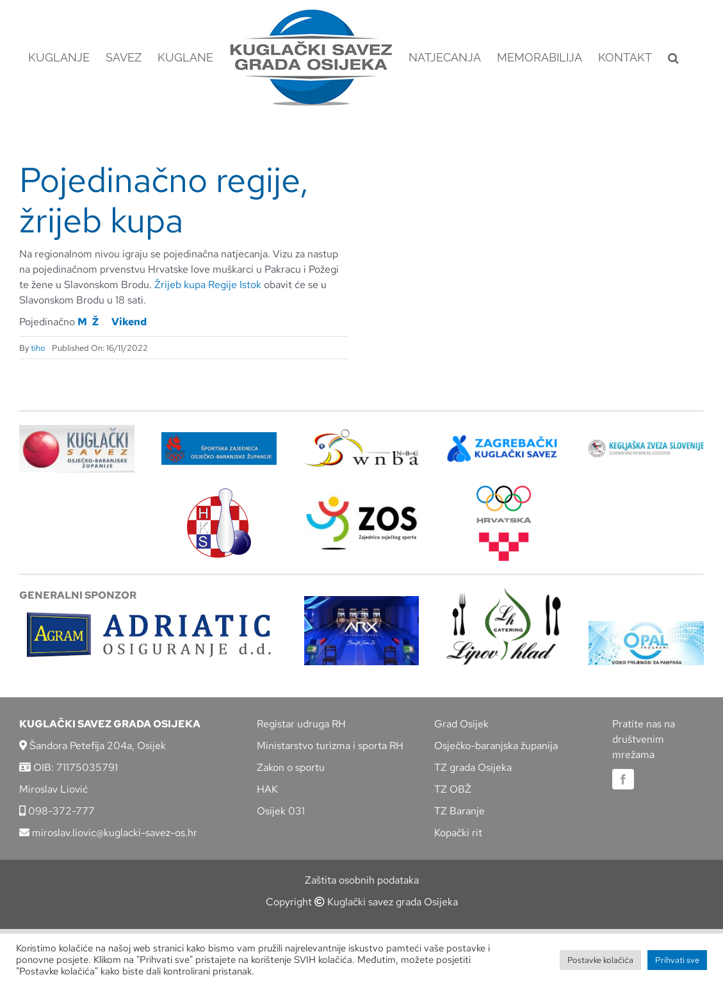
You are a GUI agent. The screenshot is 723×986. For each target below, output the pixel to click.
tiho (38, 348)
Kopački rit (458, 832)
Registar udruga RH (301, 724)
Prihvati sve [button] (677, 960)
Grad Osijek (461, 724)
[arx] (361, 601)
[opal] (646, 626)
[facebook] (623, 779)
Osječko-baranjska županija (496, 745)
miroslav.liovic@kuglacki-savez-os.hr (108, 832)
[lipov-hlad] (504, 592)
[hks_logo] (219, 493)
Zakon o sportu (291, 767)
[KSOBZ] (76, 429)
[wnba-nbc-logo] (361, 433)
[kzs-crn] (646, 444)
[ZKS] (504, 439)
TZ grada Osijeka (473, 767)
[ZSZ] (219, 437)
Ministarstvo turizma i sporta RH (330, 745)
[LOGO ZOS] (361, 498)
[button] (673, 58)
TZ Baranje (459, 811)
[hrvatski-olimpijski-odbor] (504, 490)
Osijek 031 (281, 811)
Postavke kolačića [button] (600, 960)
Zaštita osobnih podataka (362, 880)
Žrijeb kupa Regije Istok (206, 284)
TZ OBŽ (452, 789)
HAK (267, 789)
